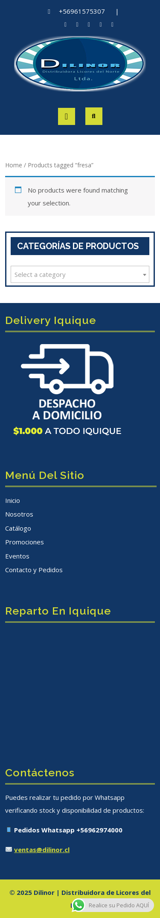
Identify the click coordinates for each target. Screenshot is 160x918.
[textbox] (80, 274)
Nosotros (19, 514)
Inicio (12, 500)
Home (13, 165)
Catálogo (18, 528)
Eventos (17, 556)
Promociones (24, 542)
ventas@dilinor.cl (42, 849)
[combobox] (80, 274)
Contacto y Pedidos (34, 569)
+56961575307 (82, 11)
